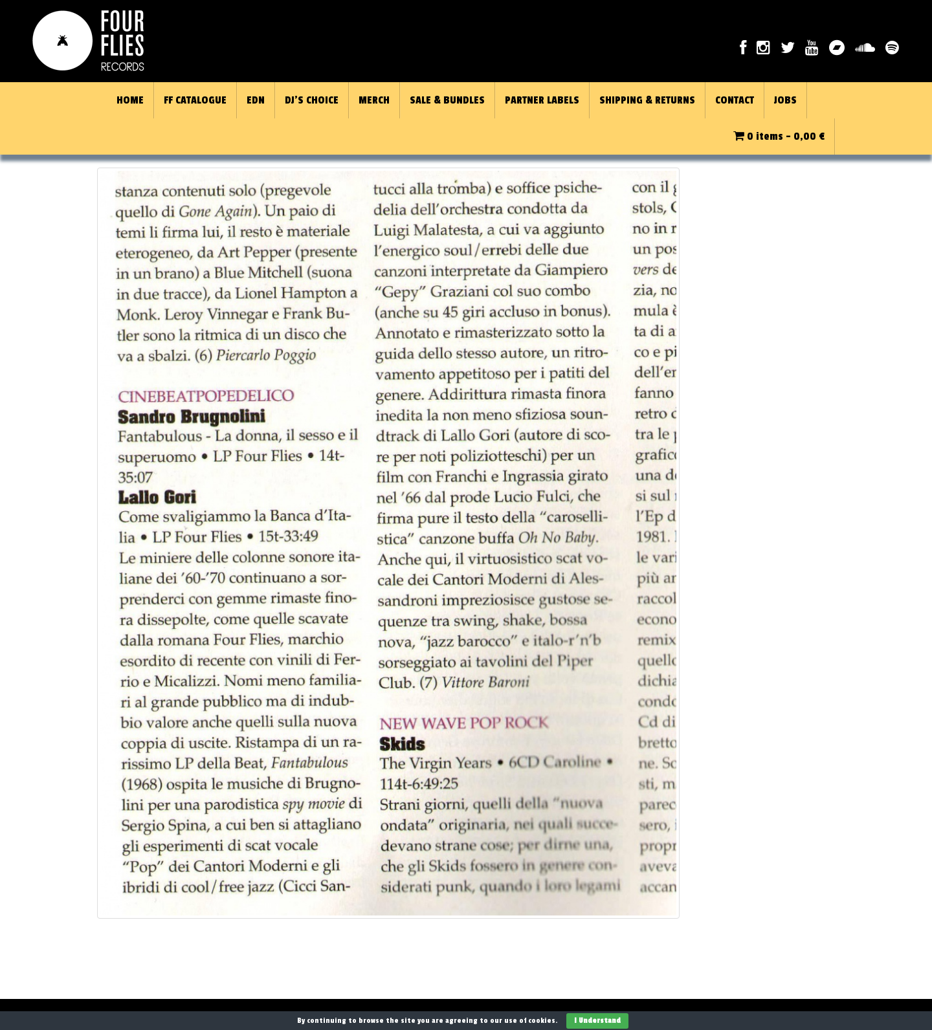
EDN (256, 100)
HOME (130, 100)
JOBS (785, 100)
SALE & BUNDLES (447, 100)
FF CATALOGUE (195, 100)
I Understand (597, 1020)
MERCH (374, 100)
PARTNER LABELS (542, 100)
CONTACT (734, 100)
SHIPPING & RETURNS (647, 100)
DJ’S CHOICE (311, 100)
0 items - (779, 136)
